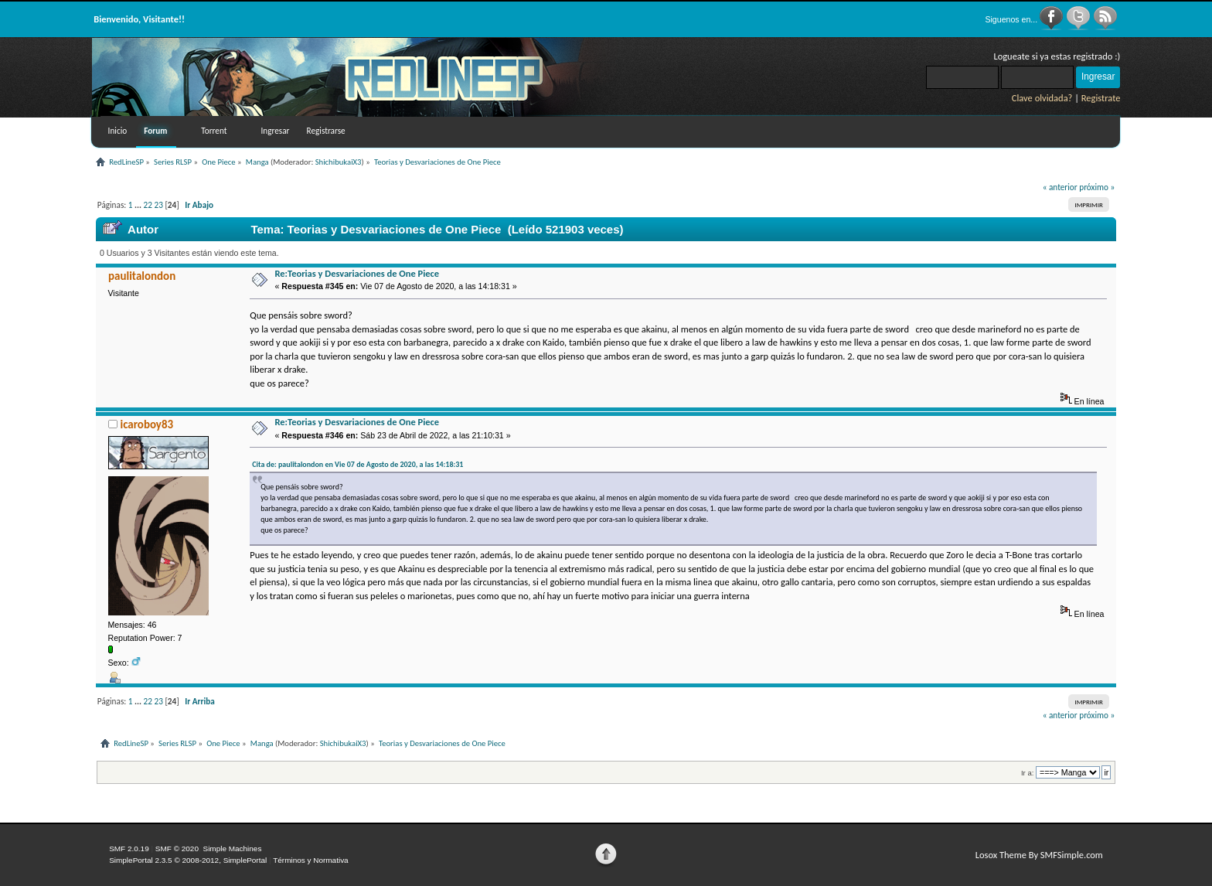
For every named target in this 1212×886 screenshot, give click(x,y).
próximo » (1097, 187)
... (139, 204)
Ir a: (1027, 772)
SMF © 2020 (177, 848)
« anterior (1060, 187)
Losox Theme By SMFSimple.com (1039, 854)
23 (159, 204)
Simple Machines (232, 848)
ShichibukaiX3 (338, 162)
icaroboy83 (146, 424)
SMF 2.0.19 (129, 848)
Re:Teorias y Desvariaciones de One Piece (357, 273)
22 (148, 204)
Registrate (1101, 98)
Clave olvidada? (1042, 98)
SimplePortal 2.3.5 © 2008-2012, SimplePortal (188, 860)
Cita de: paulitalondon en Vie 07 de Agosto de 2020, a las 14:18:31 (357, 464)
